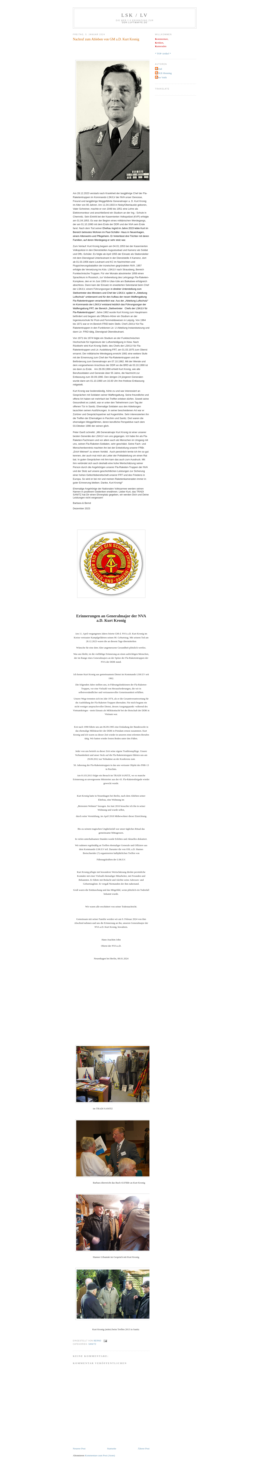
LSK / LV (134, 15)
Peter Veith (161, 77)
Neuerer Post (79, 1448)
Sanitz (92, 1344)
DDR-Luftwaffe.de (134, 22)
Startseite (111, 1448)
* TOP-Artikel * (163, 53)
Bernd (159, 68)
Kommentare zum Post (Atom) (100, 1455)
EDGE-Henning (164, 73)
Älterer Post (143, 1448)
